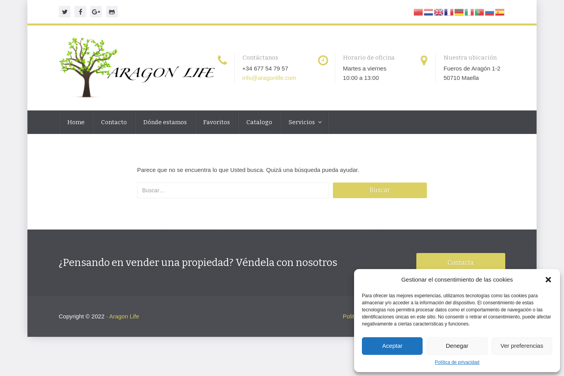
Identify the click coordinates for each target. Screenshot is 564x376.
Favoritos (216, 122)
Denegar (457, 345)
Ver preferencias (522, 345)
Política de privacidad (457, 362)
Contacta (461, 262)
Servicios (302, 122)
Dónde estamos (165, 122)
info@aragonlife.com (269, 77)
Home (76, 122)
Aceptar (392, 345)
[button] (548, 280)
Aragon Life (124, 316)
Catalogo (259, 122)
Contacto (114, 122)
